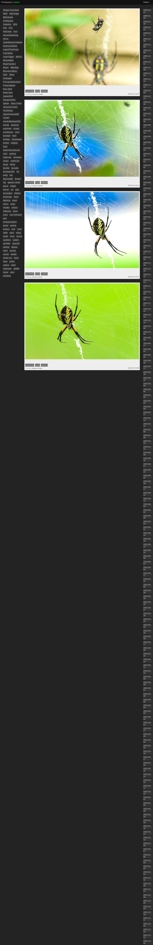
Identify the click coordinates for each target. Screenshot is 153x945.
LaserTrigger (8, 57)
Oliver (11, 75)
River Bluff (7, 89)
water (13, 265)
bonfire (6, 143)
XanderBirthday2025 (12, 121)
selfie (5, 233)
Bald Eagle (14, 14)
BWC (5, 14)
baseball (6, 136)
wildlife (16, 269)
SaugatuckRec (9, 100)
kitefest (17, 193)
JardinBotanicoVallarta (12, 42)
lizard (14, 200)
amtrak (6, 125)
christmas (17, 157)
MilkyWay (15, 68)
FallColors (7, 32)
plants (5, 226)
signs (12, 233)
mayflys (6, 208)
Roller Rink (7, 93)
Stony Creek (16, 103)
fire (18, 172)
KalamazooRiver (10, 46)
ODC (5, 75)
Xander (6, 118)
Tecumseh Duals (10, 107)
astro (17, 132)
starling (6, 247)
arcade (16, 129)
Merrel (5, 68)
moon (15, 211)
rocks (19, 229)
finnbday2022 (9, 172)
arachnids (7, 129)
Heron (5, 39)
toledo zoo (7, 258)
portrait (13, 226)
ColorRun (7, 24)
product (6, 229)
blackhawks (17, 139)
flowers (18, 179)
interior (6, 190)
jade (17, 190)
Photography (6, 2)
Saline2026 (8, 96)
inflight (13, 186)
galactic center (14, 182)
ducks (5, 165)
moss (5, 215)
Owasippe (7, 78)
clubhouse (15, 161)
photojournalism (10, 222)
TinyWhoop (8, 111)
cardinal (12, 154)
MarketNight (8, 60)
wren (12, 272)
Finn (15, 32)
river (13, 229)
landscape (7, 197)
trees (5, 261)
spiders (16, 240)
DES (15, 24)
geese (5, 186)
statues (14, 247)
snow (12, 236)
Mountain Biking (10, 71)
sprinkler (6, 244)
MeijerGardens (9, 64)
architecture (8, 132)
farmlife (6, 168)
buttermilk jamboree (11, 150)
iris (12, 190)
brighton (14, 143)
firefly (5, 175)
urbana (6, 265)
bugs (5, 147)
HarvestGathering (10, 35)
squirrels (15, 244)
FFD (5, 28)
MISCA (19, 57)
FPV (11, 28)
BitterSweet (8, 17)
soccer (19, 236)
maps (12, 204)
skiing (18, 233)
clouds (6, 161)
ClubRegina (8, 21)
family (12, 165)
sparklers (7, 240)
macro (5, 204)
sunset (6, 254)
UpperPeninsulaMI (11, 114)
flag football (8, 179)
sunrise (13, 251)
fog (4, 182)
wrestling (7, 276)
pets (5, 218)
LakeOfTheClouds (11, 50)
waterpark (7, 269)
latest (16, 197)
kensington (7, 193)
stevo (5, 251)
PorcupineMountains (12, 82)
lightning (6, 200)
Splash (6, 103)
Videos (146, 2)
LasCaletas (8, 53)
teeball (13, 254)
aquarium (15, 125)
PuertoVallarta (9, 86)
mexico (15, 208)
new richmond (16, 215)
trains (16, 258)
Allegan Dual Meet (11, 10)
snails (5, 236)
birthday (6, 139)
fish (11, 175)
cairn (5, 154)
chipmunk (7, 157)
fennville (14, 168)
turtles (12, 261)
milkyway (7, 211)
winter (5, 272)
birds (14, 136)
